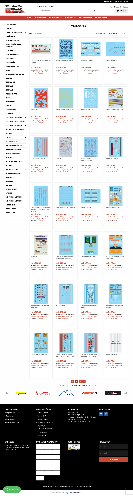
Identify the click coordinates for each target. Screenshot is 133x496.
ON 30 (8, 137)
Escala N (9, 78)
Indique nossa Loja (12, 422)
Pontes (9, 157)
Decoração (10, 62)
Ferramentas (11, 94)
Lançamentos (40, 18)
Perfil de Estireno (13, 149)
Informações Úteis (45, 409)
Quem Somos (70, 18)
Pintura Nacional (13, 153)
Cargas (9, 28)
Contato (125, 7)
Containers (11, 50)
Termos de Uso (42, 416)
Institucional (11, 409)
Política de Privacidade (45, 429)
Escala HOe (10, 213)
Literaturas (11, 110)
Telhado (9, 165)
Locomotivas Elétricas (15, 122)
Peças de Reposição (14, 145)
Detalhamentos (12, 66)
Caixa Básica (11, 24)
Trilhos (9, 177)
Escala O (9, 86)
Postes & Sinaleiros (14, 161)
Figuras (9, 98)
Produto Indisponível (115, 343)
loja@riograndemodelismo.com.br (79, 421)
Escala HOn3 (11, 82)
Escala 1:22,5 (11, 209)
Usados (9, 185)
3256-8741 (106, 2)
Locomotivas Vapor (14, 126)
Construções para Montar (13, 45)
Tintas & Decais (12, 169)
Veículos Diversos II (14, 201)
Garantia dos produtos (45, 422)
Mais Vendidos (55, 18)
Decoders (10, 58)
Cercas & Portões (13, 40)
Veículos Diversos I (13, 197)
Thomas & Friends (13, 173)
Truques (9, 181)
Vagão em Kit (11, 189)
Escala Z (9, 90)
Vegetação (10, 205)
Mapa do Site (118, 7)
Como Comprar (85, 18)
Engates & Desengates (15, 74)
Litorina (9, 114)
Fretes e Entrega (43, 419)
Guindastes (10, 102)
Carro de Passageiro (14, 32)
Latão (8, 106)
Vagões (9, 193)
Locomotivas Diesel (14, 118)
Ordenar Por (100, 33)
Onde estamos (42, 432)
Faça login (51, 6)
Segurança (41, 426)
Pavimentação (12, 141)
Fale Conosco (101, 18)
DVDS (8, 70)
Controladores (12, 54)
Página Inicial (10, 413)
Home (111, 7)
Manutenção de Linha (15, 129)
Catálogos (10, 36)
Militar (9, 133)
